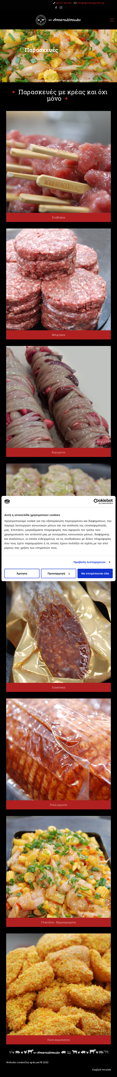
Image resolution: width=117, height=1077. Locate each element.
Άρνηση (22, 573)
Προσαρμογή (59, 573)
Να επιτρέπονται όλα (95, 573)
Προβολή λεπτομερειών (90, 562)
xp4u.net (35, 1062)
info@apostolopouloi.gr (91, 2)
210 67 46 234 (64, 2)
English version (101, 1069)
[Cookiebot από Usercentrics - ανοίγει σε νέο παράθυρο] (96, 501)
